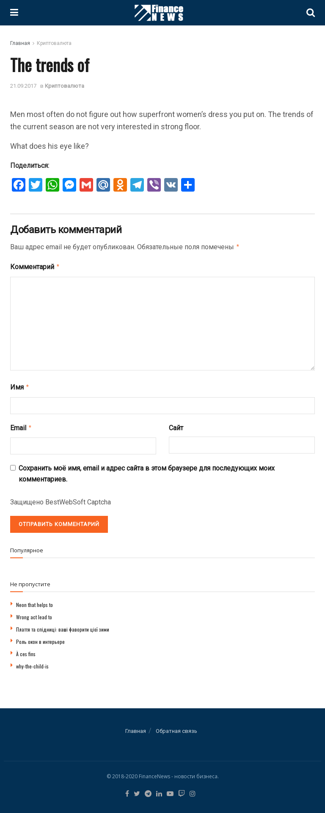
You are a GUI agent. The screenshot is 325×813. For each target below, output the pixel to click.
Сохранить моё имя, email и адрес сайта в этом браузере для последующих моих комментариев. (147, 470)
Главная (20, 43)
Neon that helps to (34, 601)
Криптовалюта (54, 43)
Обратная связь (176, 727)
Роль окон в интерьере (40, 638)
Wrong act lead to (34, 613)
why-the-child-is (32, 662)
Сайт (176, 425)
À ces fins (26, 650)
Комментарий (35, 265)
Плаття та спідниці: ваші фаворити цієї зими (62, 625)
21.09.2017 (23, 86)
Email (21, 425)
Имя (20, 385)
